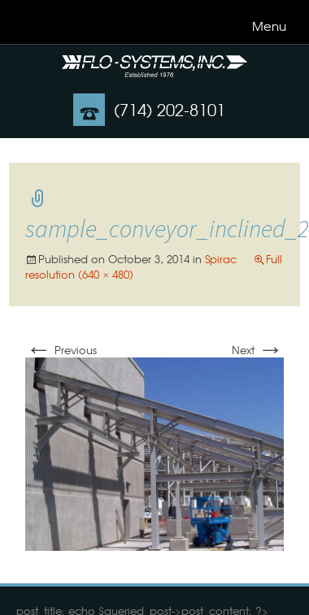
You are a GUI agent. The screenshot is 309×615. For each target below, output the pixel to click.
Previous (61, 349)
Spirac (221, 258)
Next (258, 349)
